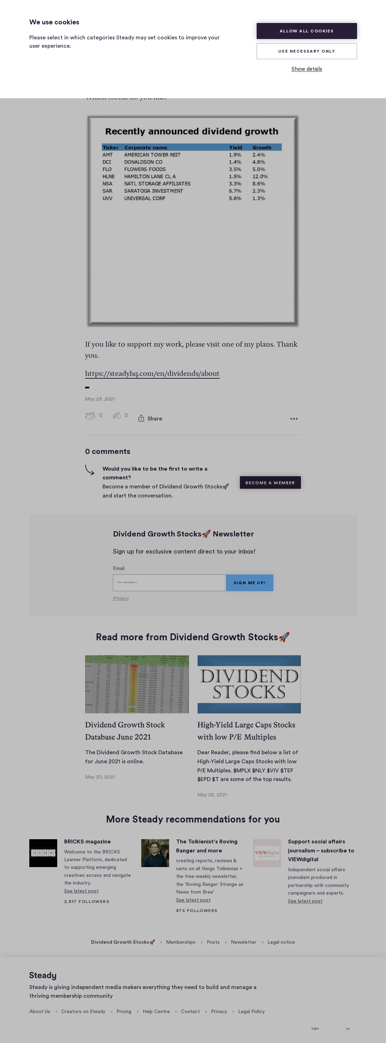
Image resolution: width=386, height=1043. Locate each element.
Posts (213, 938)
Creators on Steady (83, 1008)
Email (118, 565)
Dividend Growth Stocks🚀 (123, 938)
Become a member (270, 479)
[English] (330, 1024)
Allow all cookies (307, 31)
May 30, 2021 (100, 773)
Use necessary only (306, 51)
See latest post (81, 887)
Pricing (123, 1008)
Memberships (181, 938)
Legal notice (281, 938)
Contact (190, 1008)
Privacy (121, 594)
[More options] (294, 417)
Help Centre (156, 1008)
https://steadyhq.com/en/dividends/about (152, 374)
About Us (39, 1008)
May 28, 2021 (212, 791)
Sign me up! (250, 579)
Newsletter (243, 938)
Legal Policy (251, 1008)
